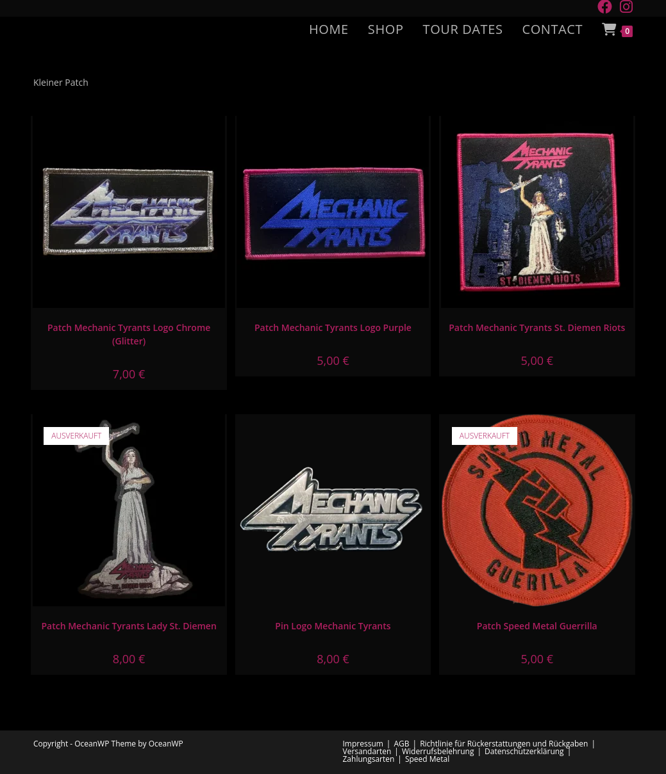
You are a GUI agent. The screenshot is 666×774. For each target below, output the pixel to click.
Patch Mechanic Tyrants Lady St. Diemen (128, 626)
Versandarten (367, 751)
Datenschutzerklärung (524, 751)
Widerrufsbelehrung (438, 751)
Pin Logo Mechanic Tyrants (332, 626)
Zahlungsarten (369, 759)
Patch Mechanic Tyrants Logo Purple (333, 327)
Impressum (363, 743)
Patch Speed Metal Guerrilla (537, 626)
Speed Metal (427, 759)
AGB (401, 743)
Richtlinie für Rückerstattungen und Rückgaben (504, 743)
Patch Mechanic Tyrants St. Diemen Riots (537, 327)
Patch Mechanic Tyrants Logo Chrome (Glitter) (128, 334)
